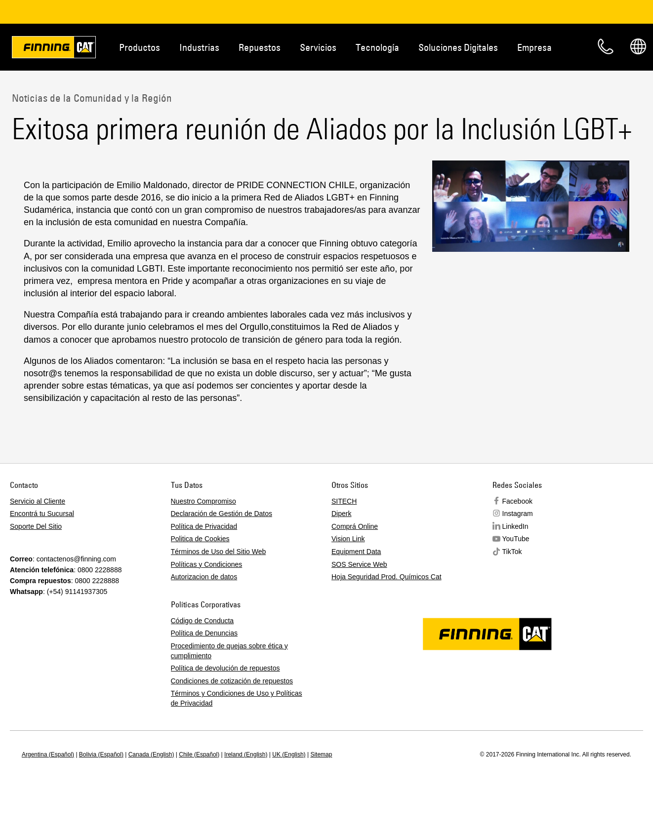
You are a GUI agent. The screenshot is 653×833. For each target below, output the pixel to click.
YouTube (516, 539)
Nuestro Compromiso (203, 501)
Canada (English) (151, 754)
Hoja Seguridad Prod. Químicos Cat (386, 577)
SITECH (344, 501)
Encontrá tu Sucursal (42, 513)
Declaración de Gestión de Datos (221, 513)
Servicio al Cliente (37, 501)
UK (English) (288, 754)
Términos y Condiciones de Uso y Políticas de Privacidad (236, 698)
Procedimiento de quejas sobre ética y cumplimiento (229, 651)
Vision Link (348, 539)
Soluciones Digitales (458, 47)
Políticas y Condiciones (207, 564)
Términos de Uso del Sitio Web (218, 551)
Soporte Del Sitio (36, 526)
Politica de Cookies (200, 539)
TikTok (512, 551)
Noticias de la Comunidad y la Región (92, 97)
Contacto (605, 46)
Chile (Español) (199, 754)
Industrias (199, 47)
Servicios (318, 47)
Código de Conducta (202, 621)
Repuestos (260, 47)
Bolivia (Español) (101, 754)
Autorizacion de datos (204, 577)
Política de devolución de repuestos (225, 668)
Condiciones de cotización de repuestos (232, 681)
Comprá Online (354, 526)
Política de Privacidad (204, 526)
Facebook (517, 501)
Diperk (341, 513)
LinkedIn (515, 526)
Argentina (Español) (48, 754)
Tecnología (377, 47)
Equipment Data (356, 551)
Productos (139, 47)
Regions (638, 46)
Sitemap (321, 754)
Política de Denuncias (204, 633)
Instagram (517, 513)
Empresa (534, 47)
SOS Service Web (359, 564)
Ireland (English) (245, 754)
